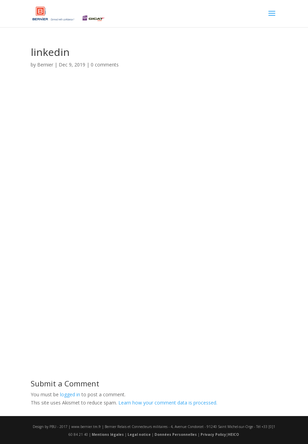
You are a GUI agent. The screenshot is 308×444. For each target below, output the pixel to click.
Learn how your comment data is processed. (167, 402)
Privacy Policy (213, 434)
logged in (70, 394)
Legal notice (139, 434)
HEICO (233, 434)
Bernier (45, 64)
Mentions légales (108, 434)
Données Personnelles (176, 434)
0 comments (105, 64)
